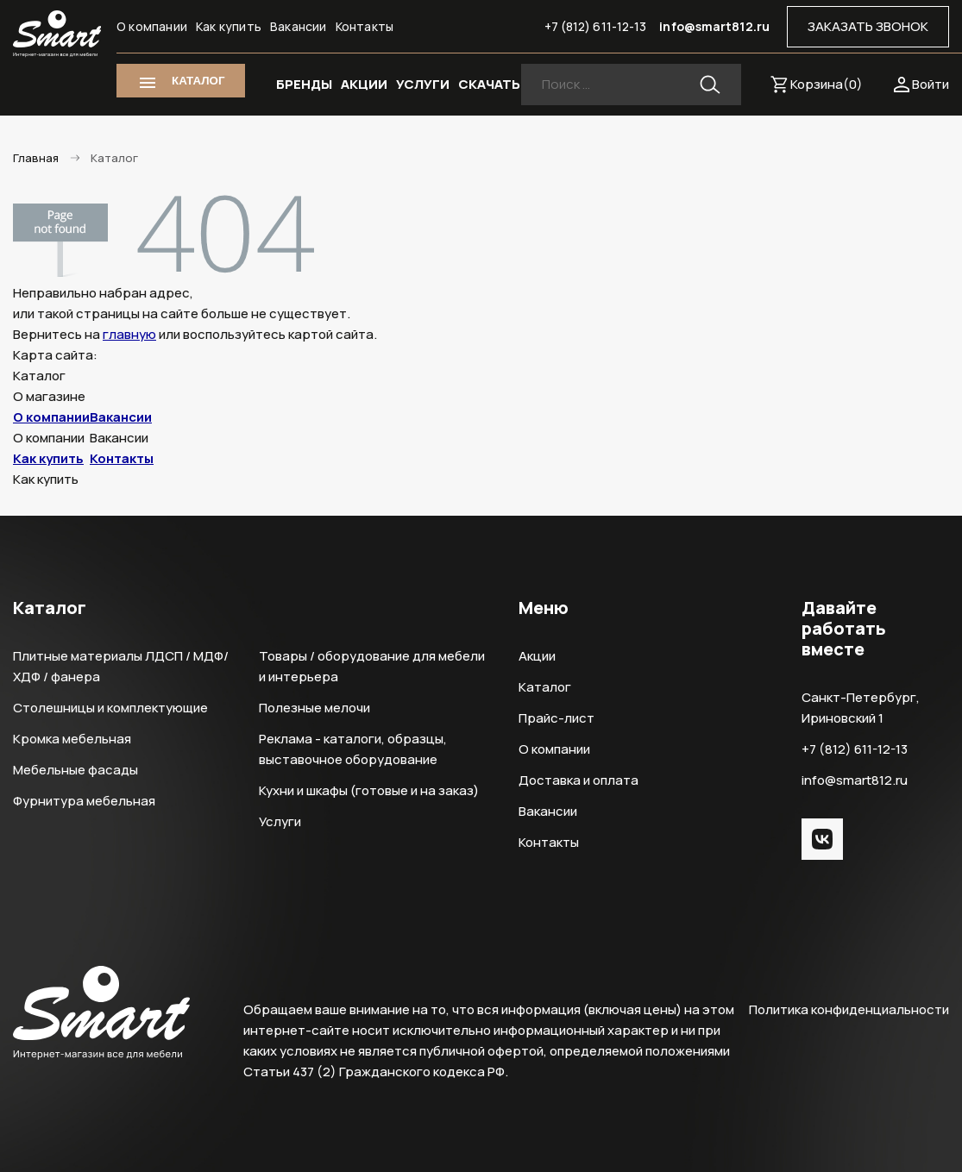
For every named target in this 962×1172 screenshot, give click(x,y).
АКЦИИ (364, 84)
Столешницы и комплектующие (110, 708)
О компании (151, 26)
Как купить (228, 26)
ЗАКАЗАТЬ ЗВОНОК (868, 26)
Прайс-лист (556, 718)
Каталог (545, 687)
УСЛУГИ (423, 84)
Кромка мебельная (72, 739)
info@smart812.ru (714, 26)
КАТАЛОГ (198, 80)
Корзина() (826, 84)
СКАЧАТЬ (489, 84)
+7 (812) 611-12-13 (595, 26)
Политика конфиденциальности (849, 1009)
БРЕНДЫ (304, 84)
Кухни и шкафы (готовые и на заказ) (369, 790)
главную (129, 334)
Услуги (280, 821)
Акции (537, 656)
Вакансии (298, 26)
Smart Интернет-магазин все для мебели (57, 34)
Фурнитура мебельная (84, 801)
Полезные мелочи (314, 708)
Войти (930, 84)
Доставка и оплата (578, 780)
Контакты (365, 26)
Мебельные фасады (75, 770)
